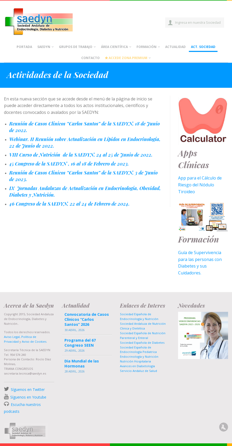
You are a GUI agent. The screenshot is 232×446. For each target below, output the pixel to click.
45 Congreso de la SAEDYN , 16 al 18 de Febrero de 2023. (69, 164)
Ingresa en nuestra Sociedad (198, 22)
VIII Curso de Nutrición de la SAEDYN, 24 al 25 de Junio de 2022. (81, 155)
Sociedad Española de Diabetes (142, 343)
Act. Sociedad (203, 47)
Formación (147, 47)
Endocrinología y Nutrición (139, 356)
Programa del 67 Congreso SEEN (80, 343)
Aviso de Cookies (34, 341)
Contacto (90, 58)
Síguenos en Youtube (28, 397)
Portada (24, 47)
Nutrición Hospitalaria (135, 361)
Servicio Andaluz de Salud (138, 371)
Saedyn (43, 47)
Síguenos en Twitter (28, 389)
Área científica (114, 47)
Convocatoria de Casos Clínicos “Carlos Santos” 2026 (86, 319)
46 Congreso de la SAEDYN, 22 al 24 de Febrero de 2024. (69, 204)
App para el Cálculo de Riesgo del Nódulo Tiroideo (200, 184)
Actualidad (175, 47)
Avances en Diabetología (137, 366)
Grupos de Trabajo (75, 47)
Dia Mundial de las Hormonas (81, 363)
